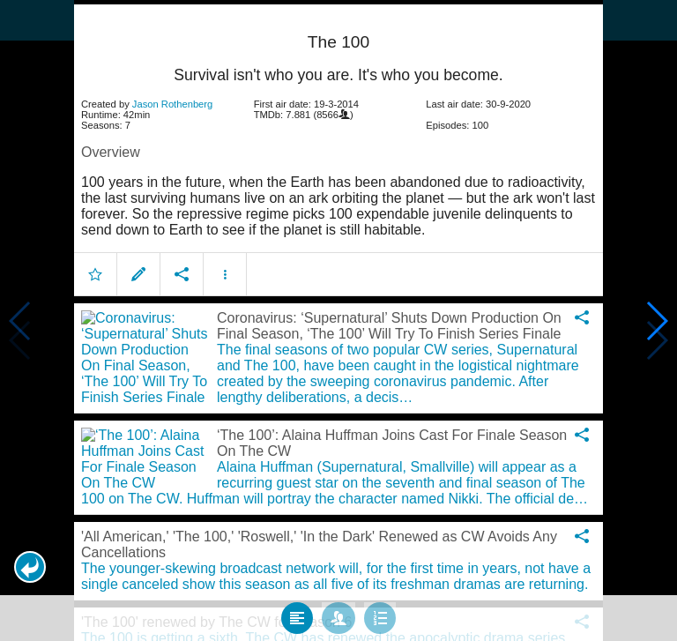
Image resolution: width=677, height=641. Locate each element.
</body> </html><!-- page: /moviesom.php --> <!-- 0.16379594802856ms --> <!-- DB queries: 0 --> (338, 320)
